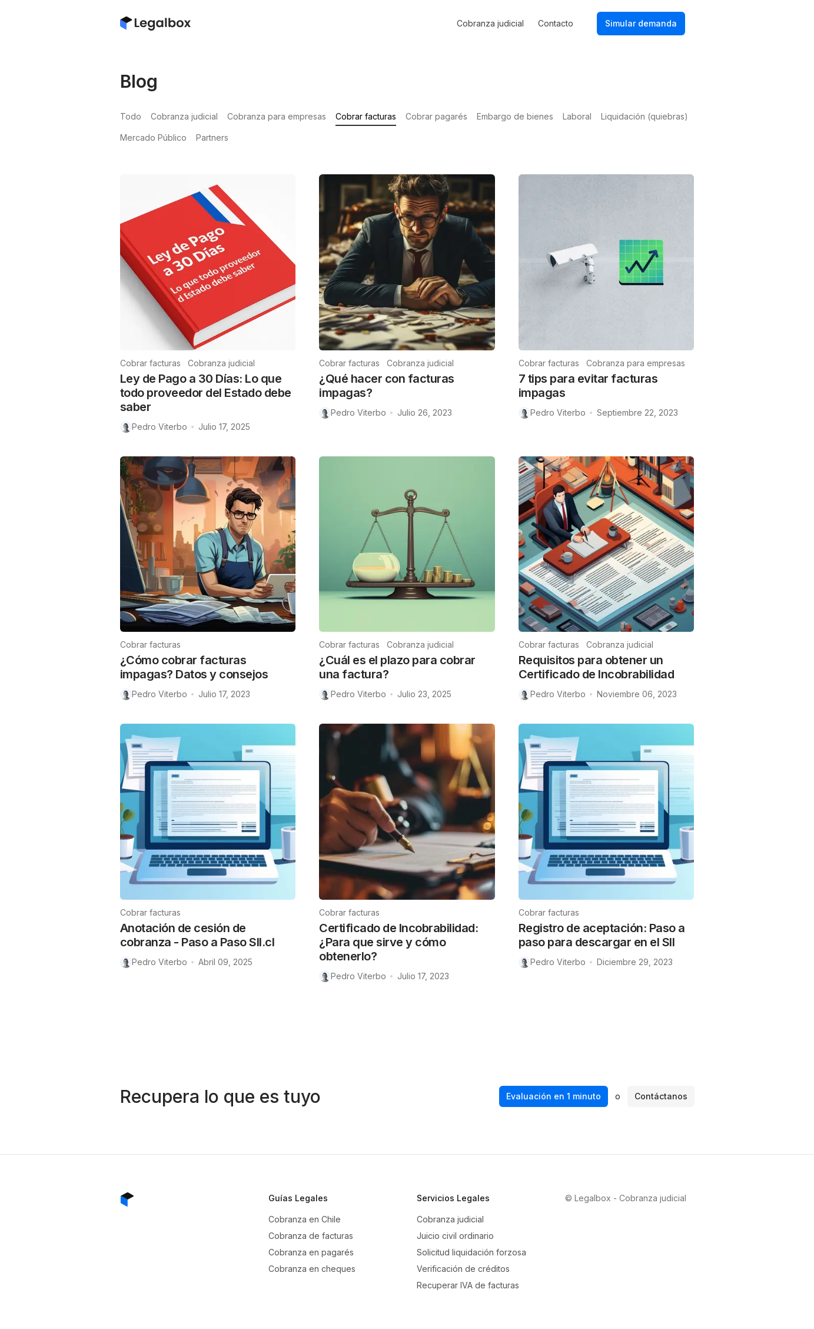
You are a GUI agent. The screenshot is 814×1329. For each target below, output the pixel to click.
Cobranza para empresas (276, 116)
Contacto (555, 23)
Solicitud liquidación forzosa (471, 1252)
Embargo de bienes (515, 116)
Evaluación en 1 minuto (553, 1096)
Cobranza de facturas (310, 1236)
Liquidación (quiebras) (644, 116)
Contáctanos (660, 1096)
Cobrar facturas (365, 116)
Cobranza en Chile (304, 1219)
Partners (212, 137)
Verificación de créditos (463, 1269)
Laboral (577, 116)
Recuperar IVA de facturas (468, 1285)
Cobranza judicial (490, 23)
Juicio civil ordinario (455, 1236)
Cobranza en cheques (311, 1269)
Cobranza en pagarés (311, 1252)
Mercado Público (153, 137)
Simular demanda (641, 23)
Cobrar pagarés (436, 116)
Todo (130, 116)
